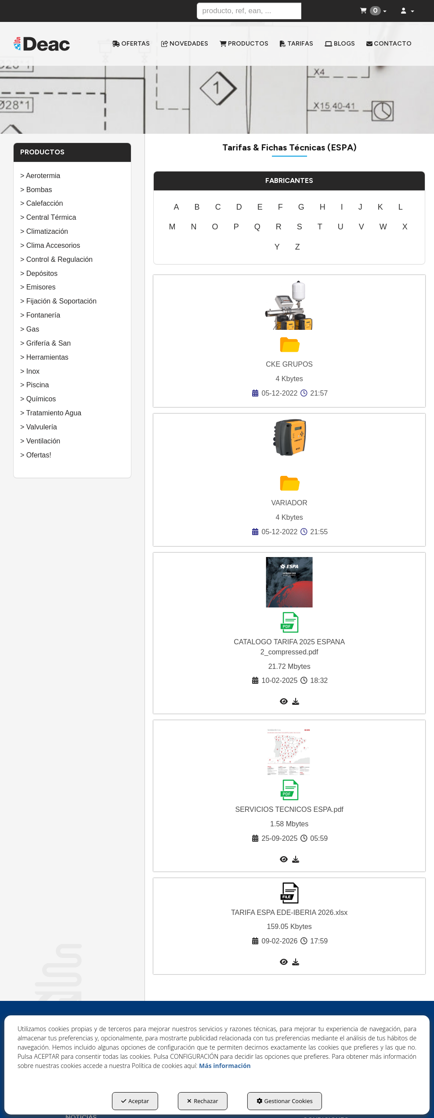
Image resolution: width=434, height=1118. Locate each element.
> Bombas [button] (36, 189)
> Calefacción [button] (41, 203)
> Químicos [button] (38, 399)
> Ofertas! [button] (35, 455)
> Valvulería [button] (38, 427)
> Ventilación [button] (40, 441)
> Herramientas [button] (44, 357)
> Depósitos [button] (39, 273)
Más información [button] (225, 1065)
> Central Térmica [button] (48, 217)
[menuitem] (131, 44)
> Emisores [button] (37, 287)
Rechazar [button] (202, 1101)
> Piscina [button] (34, 385)
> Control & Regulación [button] (56, 259)
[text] (249, 11)
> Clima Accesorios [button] (50, 245)
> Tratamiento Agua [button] (50, 413)
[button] (41, 44)
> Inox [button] (30, 371)
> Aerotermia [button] (40, 175)
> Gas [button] (29, 329)
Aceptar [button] (135, 1101)
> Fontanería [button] (40, 315)
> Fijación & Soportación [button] (58, 301)
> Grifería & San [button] (45, 343)
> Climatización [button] (44, 231)
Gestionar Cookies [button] (285, 1101)
